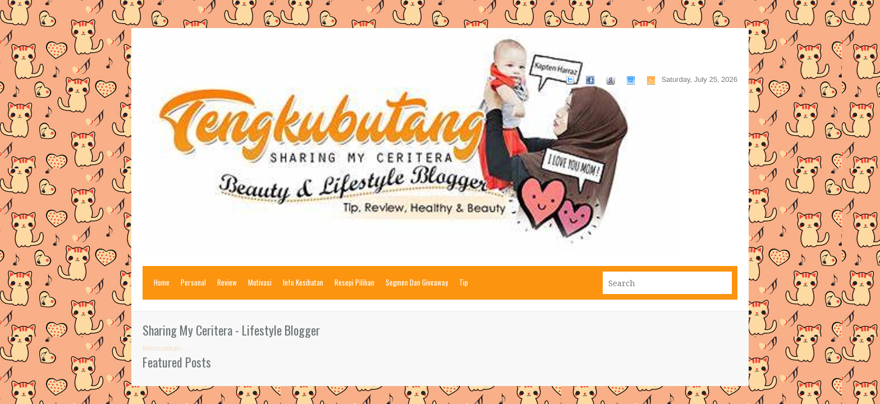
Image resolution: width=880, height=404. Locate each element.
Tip (463, 282)
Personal (193, 282)
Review (227, 282)
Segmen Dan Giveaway (417, 282)
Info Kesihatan (303, 282)
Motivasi (260, 282)
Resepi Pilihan (354, 282)
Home (161, 282)
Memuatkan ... (166, 348)
